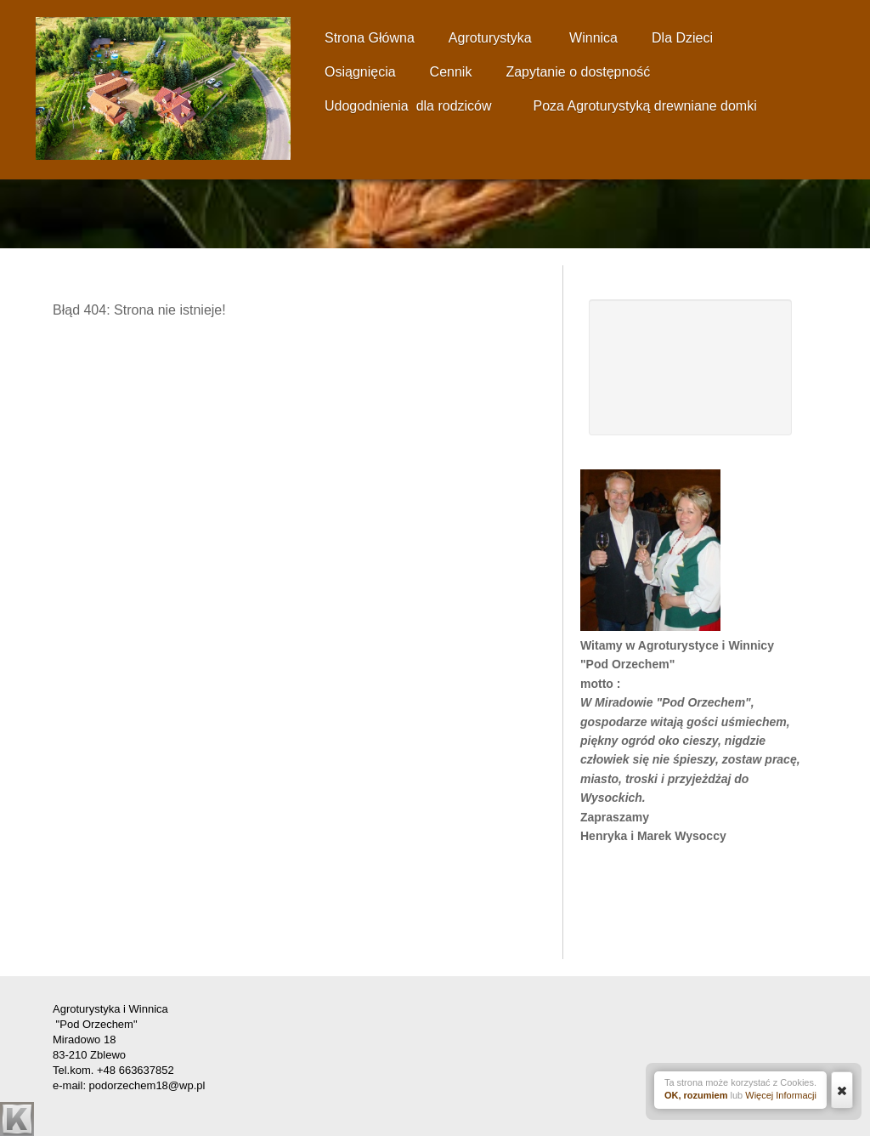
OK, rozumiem (696, 1095)
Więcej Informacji (780, 1095)
